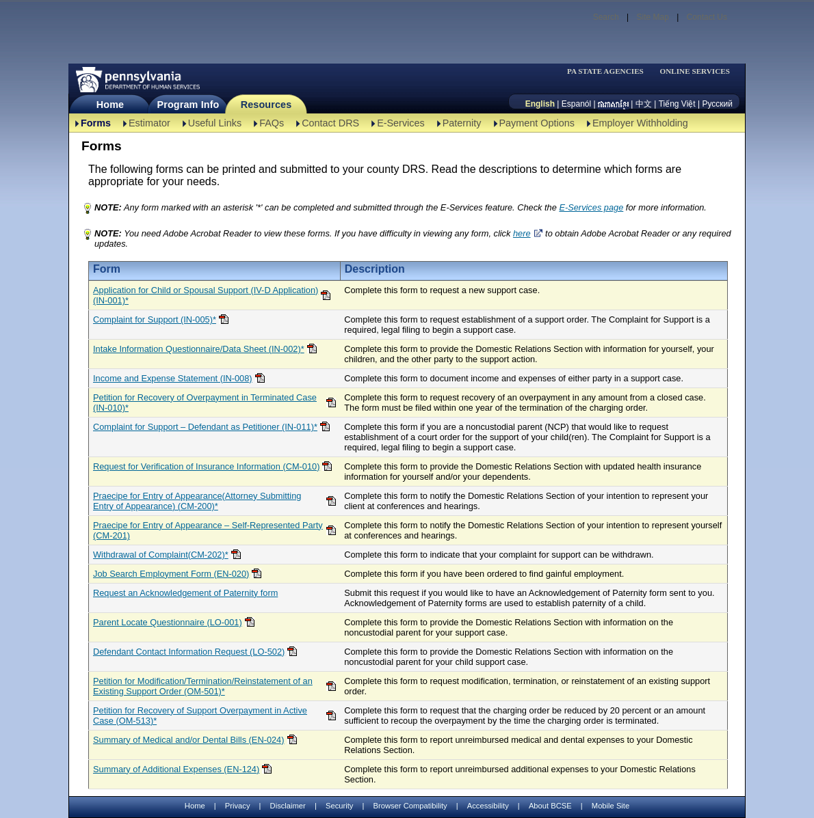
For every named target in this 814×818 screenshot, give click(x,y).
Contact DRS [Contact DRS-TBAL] (330, 123)
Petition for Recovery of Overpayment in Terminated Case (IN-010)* (205, 402)
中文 (643, 104)
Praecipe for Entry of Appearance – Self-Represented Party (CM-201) (208, 530)
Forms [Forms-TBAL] (96, 123)
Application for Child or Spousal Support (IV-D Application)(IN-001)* (205, 295)
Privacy (237, 806)
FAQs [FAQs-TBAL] (271, 123)
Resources (266, 104)
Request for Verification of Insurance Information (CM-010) (206, 466)
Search (606, 17)
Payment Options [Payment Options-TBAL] (537, 123)
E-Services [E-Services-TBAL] (401, 123)
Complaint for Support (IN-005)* (154, 319)
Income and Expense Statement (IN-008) (172, 378)
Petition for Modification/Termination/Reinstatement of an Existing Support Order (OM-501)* (203, 686)
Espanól (576, 104)
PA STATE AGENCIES (605, 71)
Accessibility (488, 806)
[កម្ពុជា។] (613, 104)
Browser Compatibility (410, 806)
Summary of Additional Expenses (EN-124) (176, 769)
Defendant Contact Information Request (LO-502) (189, 651)
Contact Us (707, 17)
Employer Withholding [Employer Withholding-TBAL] (640, 123)
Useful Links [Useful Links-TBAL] (214, 123)
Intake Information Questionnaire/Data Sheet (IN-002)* (198, 349)
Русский (717, 104)
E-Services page (591, 207)
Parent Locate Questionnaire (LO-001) (167, 622)
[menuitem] (609, 71)
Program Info (188, 104)
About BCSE (550, 806)
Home (110, 104)
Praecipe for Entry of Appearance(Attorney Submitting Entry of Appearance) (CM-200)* (197, 501)
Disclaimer (288, 806)
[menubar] (609, 71)
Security (339, 806)
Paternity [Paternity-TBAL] (462, 123)
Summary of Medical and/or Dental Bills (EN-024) (189, 740)
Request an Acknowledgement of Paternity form (185, 593)
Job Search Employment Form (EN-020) (171, 574)
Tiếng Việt (677, 104)
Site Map (652, 17)
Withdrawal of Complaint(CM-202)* (160, 554)
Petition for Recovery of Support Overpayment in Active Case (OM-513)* (200, 715)
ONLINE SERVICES (694, 71)
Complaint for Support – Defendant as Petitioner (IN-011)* (205, 427)
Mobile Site (610, 806)
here (522, 233)
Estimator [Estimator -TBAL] (149, 123)
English (540, 104)
